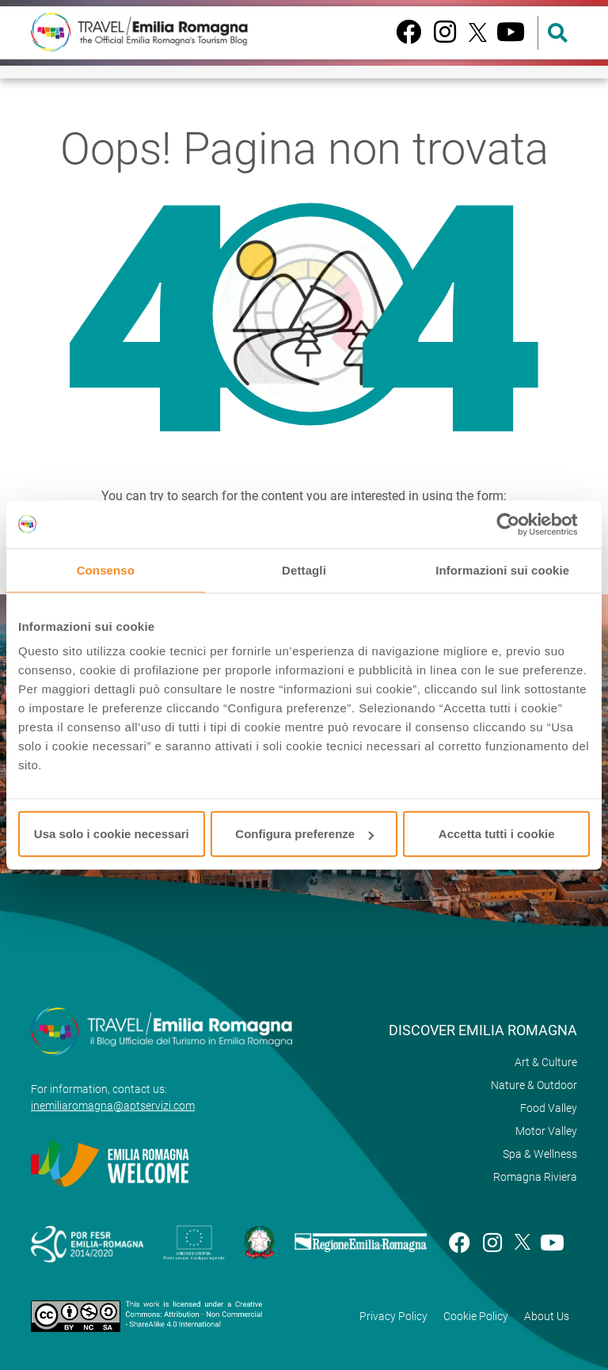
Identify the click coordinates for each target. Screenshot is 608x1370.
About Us (546, 1316)
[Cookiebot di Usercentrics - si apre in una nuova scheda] (520, 524)
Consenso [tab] (106, 569)
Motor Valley (546, 1131)
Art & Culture (546, 1062)
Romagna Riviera (535, 1177)
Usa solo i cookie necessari (111, 834)
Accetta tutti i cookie (497, 834)
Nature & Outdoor (534, 1085)
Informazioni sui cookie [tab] (502, 569)
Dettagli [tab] (304, 569)
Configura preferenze (304, 834)
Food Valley (548, 1108)
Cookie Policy (475, 1316)
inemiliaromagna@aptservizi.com (113, 1105)
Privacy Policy (393, 1316)
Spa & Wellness (540, 1154)
